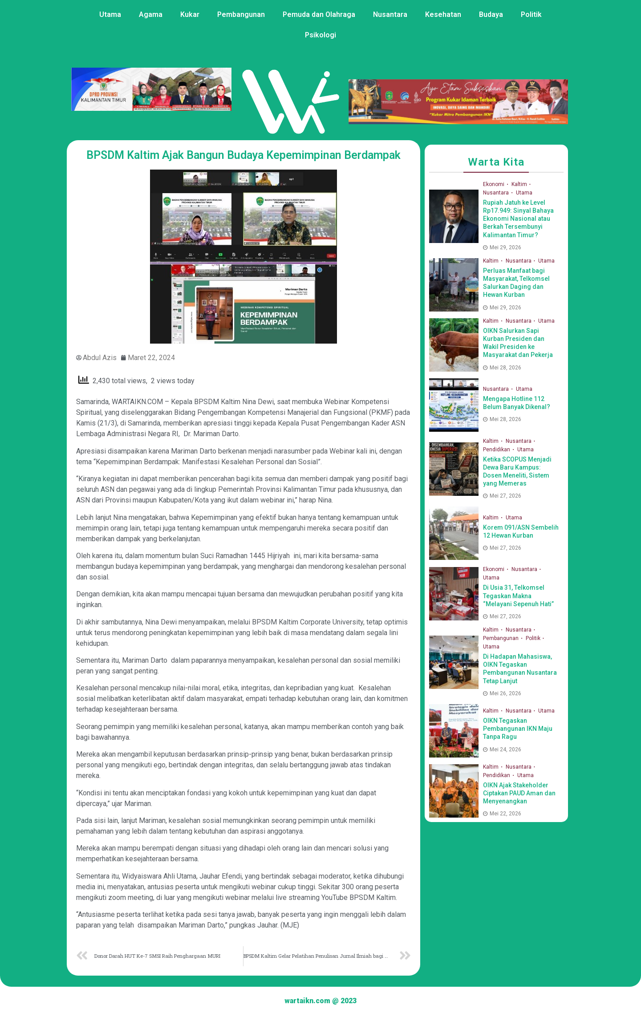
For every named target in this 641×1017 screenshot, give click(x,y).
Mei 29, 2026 (502, 247)
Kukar (189, 14)
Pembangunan (241, 14)
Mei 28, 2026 (502, 368)
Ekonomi (494, 184)
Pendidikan (497, 449)
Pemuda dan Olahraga (319, 14)
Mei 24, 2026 (502, 750)
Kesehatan (443, 14)
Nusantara (390, 14)
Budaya (491, 14)
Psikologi (320, 35)
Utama (110, 14)
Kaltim (519, 184)
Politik (531, 14)
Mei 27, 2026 (502, 496)
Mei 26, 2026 (502, 693)
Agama (150, 14)
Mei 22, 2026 (502, 814)
